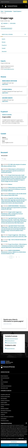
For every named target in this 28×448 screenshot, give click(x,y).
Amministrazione (8, 11)
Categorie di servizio (6, 393)
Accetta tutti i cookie (14, 445)
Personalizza (14, 441)
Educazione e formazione (6, 413)
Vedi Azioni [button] (11, 23)
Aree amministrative (5, 381)
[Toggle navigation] (2, 6)
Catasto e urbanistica (5, 407)
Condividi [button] (4, 23)
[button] (14, 34)
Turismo (2, 409)
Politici (2, 387)
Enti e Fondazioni (4, 385)
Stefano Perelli (7, 89)
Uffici (2, 383)
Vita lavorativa (4, 401)
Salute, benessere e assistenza (7, 419)
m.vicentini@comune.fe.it (8, 69)
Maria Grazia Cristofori (9, 81)
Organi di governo (17, 11)
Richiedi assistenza (9, 343)
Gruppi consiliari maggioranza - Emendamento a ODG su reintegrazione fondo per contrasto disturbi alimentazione (12, 213)
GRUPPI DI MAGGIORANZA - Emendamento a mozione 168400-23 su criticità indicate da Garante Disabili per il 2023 (13, 252)
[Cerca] (26, 6)
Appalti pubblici (4, 405)
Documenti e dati (4, 391)
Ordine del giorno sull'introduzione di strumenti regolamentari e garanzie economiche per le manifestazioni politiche (13, 170)
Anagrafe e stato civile (5, 397)
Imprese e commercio (5, 403)
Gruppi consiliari (6, 117)
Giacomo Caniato (7, 98)
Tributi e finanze (4, 415)
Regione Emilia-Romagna (5, 1)
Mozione (10, 184)
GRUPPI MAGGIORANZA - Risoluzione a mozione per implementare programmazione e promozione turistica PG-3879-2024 (14, 207)
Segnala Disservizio (10, 351)
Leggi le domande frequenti (11, 341)
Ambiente (3, 417)
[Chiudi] (26, 423)
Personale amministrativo (6, 389)
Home (2, 11)
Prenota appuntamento (10, 345)
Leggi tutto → (5, 84)
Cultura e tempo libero (5, 399)
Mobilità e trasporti (5, 411)
